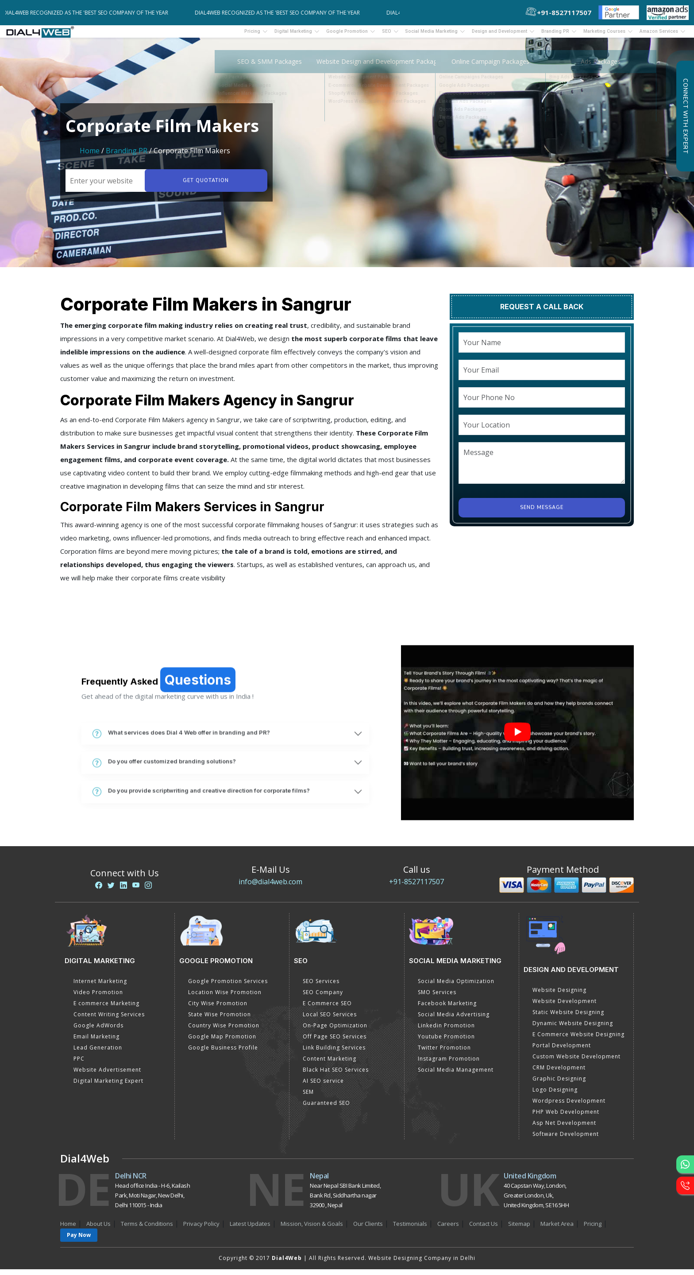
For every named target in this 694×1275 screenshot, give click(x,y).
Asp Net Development (564, 1128)
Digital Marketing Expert (108, 1086)
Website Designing (559, 995)
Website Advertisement (107, 1075)
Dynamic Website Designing (572, 1029)
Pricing (189, 34)
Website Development (564, 1007)
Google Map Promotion (222, 1042)
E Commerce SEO (327, 1009)
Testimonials (410, 1229)
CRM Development (559, 1073)
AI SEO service (323, 1086)
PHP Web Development (565, 1117)
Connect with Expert (685, 116)
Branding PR (127, 156)
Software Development (565, 1139)
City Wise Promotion (217, 1009)
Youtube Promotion (446, 1042)
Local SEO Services (330, 1020)
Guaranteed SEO (326, 1108)
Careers (448, 1229)
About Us (98, 1229)
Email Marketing (96, 1042)
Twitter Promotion (444, 1053)
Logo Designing (555, 1095)
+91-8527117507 (416, 887)
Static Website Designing (568, 1018)
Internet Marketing (100, 987)
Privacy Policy (201, 1229)
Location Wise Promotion (225, 998)
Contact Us (483, 1229)
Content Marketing (329, 1064)
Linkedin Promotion (446, 1031)
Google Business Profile (223, 1053)
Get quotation (204, 186)
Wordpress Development (568, 1106)
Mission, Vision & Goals (312, 1229)
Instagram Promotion (449, 1064)
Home (90, 156)
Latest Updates (250, 1229)
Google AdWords (98, 1031)
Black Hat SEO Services (336, 1075)
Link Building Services (334, 1053)
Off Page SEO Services (334, 1042)
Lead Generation (97, 1053)
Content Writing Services (109, 1020)
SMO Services (437, 998)
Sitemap (519, 1229)
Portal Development (561, 1051)
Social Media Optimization (456, 987)
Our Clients (368, 1229)
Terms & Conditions (147, 1229)
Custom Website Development (576, 1062)
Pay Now (79, 1240)
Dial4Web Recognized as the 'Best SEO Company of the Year (91, 12)
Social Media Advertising (454, 1020)
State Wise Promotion (219, 1020)
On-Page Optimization (335, 1031)
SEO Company (323, 998)
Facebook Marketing (447, 1009)
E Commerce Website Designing (578, 1040)
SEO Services (321, 987)
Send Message (541, 513)
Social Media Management (456, 1075)
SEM (308, 1097)
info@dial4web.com (270, 887)
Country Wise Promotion (223, 1031)
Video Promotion (98, 998)
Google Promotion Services (228, 987)
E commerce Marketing (106, 1009)
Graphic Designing (559, 1084)
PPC (79, 1064)
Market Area (557, 1229)
